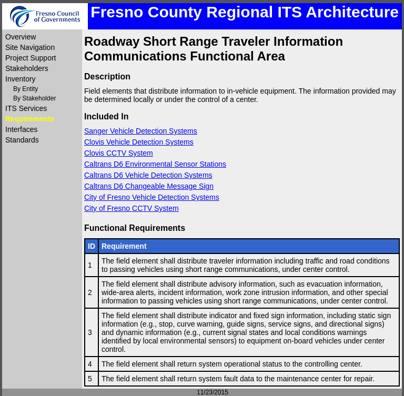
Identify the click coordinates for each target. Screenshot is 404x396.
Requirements (29, 119)
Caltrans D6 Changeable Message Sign (149, 186)
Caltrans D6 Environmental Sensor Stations (155, 164)
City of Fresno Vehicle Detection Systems (151, 197)
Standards (22, 140)
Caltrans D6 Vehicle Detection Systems (148, 175)
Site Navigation (30, 47)
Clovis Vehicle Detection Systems (139, 142)
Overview (20, 37)
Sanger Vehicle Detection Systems (140, 131)
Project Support (30, 58)
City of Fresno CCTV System (131, 208)
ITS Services (26, 108)
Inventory (20, 79)
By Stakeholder (34, 98)
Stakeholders (26, 68)
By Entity (25, 89)
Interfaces (21, 129)
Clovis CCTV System (118, 153)
